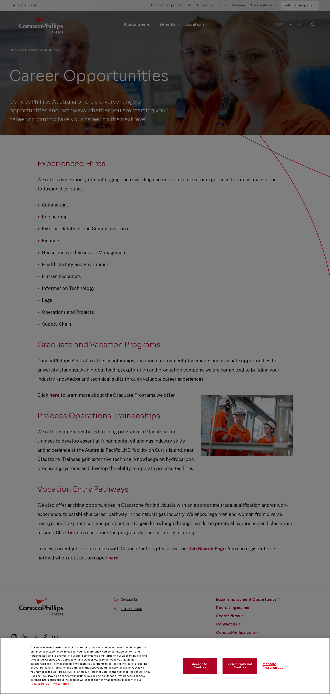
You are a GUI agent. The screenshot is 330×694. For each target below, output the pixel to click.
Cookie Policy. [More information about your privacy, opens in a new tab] (41, 688)
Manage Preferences (272, 670)
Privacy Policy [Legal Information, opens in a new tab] (60, 688)
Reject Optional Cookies (240, 670)
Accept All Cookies (200, 670)
